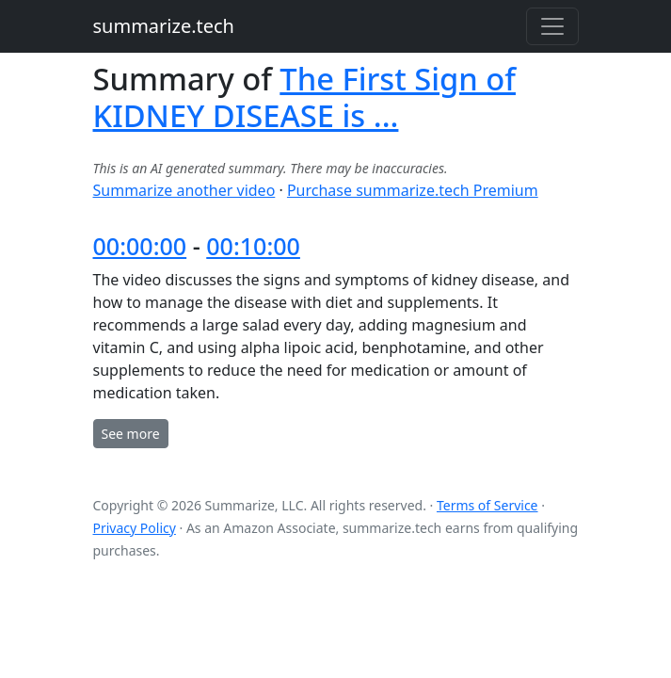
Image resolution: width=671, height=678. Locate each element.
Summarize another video (184, 190)
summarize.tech (163, 26)
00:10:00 (253, 246)
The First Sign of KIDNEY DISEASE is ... (304, 97)
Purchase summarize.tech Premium (412, 190)
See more (131, 434)
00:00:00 (140, 246)
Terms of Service (487, 505)
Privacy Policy (134, 528)
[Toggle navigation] (552, 26)
